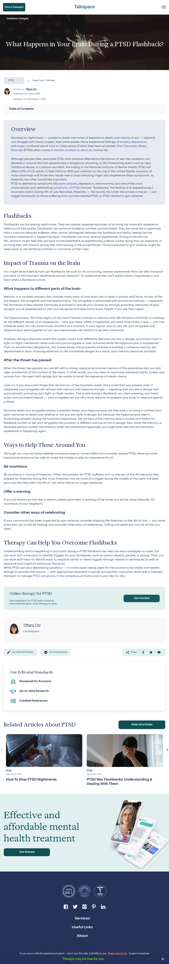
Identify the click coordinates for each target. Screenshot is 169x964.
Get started (141, 598)
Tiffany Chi (31, 90)
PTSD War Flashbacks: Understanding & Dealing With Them (121, 781)
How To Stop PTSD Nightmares (32, 779)
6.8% (23, 171)
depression (139, 142)
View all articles (142, 724)
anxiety (125, 142)
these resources (117, 953)
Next (167, 749)
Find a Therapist (14, 7)
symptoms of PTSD (66, 188)
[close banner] (163, 959)
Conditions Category (18, 19)
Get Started (22, 851)
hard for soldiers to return (71, 150)
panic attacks (68, 184)
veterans (15, 241)
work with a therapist (24, 555)
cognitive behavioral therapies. (44, 563)
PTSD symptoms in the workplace (56, 576)
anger (21, 146)
